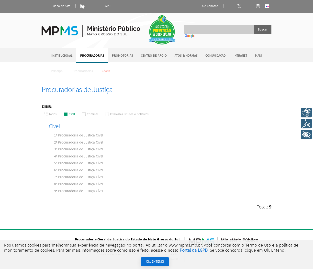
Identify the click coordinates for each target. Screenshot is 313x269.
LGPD (107, 6)
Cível (69, 114)
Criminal (90, 114)
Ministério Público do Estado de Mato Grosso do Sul (91, 28)
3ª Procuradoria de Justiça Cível (78, 149)
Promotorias (122, 56)
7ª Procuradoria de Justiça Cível (78, 177)
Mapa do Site (57, 6)
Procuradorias (92, 56)
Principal (54, 71)
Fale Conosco (205, 6)
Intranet (240, 56)
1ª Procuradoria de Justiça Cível (78, 135)
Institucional (61, 56)
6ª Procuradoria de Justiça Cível (78, 170)
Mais (258, 56)
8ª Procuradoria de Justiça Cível (78, 184)
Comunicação (215, 56)
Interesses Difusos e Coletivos (126, 114)
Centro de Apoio (154, 56)
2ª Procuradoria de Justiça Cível (78, 142)
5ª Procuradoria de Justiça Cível (78, 163)
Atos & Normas (186, 56)
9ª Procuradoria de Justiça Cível (78, 191)
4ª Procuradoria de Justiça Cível (78, 156)
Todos (50, 114)
